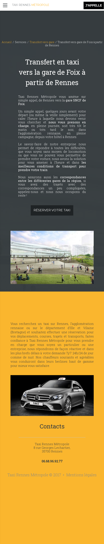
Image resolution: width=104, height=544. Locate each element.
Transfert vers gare (42, 42)
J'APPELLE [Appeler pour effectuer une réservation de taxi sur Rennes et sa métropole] (93, 5)
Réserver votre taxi (52, 210)
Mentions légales (81, 475)
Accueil (7, 42)
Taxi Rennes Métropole (52, 444)
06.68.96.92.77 (52, 461)
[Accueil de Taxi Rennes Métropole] (31, 14)
